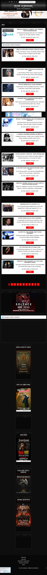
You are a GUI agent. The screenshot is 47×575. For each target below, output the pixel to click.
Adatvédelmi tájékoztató (23, 561)
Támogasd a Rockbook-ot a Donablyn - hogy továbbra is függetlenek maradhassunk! (30, 30)
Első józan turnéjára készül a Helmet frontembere (30, 84)
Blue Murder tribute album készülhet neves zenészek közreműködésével (29, 99)
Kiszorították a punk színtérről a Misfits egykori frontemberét (29, 232)
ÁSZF (23, 564)
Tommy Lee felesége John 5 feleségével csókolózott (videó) (30, 49)
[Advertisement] (23, 64)
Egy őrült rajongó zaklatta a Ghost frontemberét (30, 218)
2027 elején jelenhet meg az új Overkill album (29, 247)
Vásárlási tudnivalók (23, 562)
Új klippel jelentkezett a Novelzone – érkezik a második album (30, 154)
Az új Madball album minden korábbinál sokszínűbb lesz (30, 134)
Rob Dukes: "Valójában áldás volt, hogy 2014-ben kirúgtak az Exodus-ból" (30, 119)
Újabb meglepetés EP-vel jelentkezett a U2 (30, 204)
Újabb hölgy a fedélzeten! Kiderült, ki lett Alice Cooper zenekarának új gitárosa (30, 261)
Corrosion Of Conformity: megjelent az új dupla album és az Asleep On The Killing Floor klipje (30, 183)
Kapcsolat (23, 559)
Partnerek (23, 557)
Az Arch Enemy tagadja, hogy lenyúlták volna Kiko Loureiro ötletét (30, 168)
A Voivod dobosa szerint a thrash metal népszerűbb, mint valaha (29, 69)
